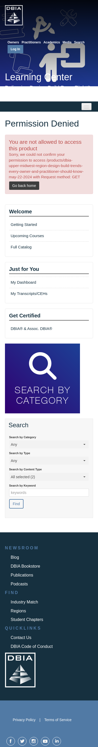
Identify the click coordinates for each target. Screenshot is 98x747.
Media (67, 42)
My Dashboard (23, 282)
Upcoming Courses (27, 235)
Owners (13, 42)
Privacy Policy (24, 720)
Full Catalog (22, 247)
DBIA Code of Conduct (32, 646)
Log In (15, 49)
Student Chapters (27, 619)
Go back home (24, 186)
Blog (15, 557)
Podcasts (19, 584)
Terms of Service (58, 720)
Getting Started (24, 224)
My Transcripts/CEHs (29, 293)
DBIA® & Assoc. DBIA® (31, 328)
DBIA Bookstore (25, 566)
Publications (22, 575)
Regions (18, 611)
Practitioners (31, 42)
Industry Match (24, 602)
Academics (51, 42)
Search (79, 42)
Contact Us (21, 637)
